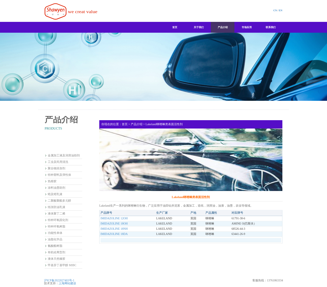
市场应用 (247, 27)
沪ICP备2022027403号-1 (59, 280)
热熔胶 (52, 181)
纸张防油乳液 (56, 207)
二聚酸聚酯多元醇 (59, 200)
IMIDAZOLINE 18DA (114, 234)
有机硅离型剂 (56, 252)
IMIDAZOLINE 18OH (114, 223)
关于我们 (199, 27)
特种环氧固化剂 (58, 220)
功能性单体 (55, 233)
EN (280, 10)
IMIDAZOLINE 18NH (114, 228)
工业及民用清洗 (58, 162)
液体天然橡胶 (56, 258)
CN (275, 10)
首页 (174, 27)
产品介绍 (223, 27)
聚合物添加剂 (56, 168)
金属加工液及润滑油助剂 (64, 155)
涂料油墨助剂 (56, 187)
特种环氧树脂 (56, 226)
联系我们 (271, 27)
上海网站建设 (67, 283)
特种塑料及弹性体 (59, 174)
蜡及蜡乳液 (55, 194)
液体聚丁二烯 (56, 213)
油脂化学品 (55, 239)
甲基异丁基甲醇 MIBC (62, 265)
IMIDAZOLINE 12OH (114, 218)
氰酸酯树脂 (55, 246)
